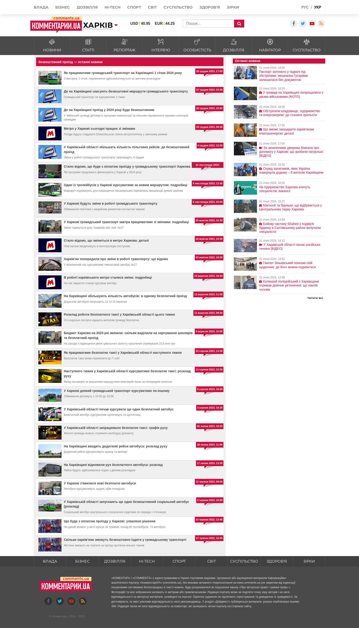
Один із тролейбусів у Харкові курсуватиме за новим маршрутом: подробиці (125, 185)
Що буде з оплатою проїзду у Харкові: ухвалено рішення (109, 521)
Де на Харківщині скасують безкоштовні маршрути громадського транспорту (126, 91)
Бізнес (82, 561)
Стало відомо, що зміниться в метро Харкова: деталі (106, 240)
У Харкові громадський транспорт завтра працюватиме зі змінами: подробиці (126, 222)
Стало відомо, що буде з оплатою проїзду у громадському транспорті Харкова (127, 166)
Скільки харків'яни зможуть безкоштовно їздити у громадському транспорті (125, 540)
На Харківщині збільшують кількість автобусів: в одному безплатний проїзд (125, 296)
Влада (50, 561)
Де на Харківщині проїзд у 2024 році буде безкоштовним (109, 110)
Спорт (179, 561)
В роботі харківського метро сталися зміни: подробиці (108, 277)
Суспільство (244, 561)
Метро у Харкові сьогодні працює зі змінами (99, 128)
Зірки (309, 561)
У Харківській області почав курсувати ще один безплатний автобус (118, 409)
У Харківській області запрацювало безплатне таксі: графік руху (116, 428)
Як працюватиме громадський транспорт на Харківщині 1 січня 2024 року (123, 73)
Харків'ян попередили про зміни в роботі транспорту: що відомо (116, 259)
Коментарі (59, 616)
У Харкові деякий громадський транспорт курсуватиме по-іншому (117, 391)
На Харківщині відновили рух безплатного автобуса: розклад (113, 465)
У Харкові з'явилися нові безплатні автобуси (100, 483)
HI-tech (147, 561)
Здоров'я (276, 561)
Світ (211, 561)
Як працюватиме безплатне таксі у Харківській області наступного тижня (123, 352)
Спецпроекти (276, 8)
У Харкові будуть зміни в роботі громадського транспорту (110, 203)
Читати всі (315, 298)
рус (305, 7)
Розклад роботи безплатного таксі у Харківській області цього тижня (119, 314)
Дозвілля (114, 561)
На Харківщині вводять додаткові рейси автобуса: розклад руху (115, 446)
